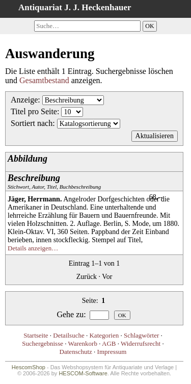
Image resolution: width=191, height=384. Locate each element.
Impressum (112, 351)
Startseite (35, 335)
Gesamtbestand (44, 80)
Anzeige (24, 99)
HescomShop (28, 367)
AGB (109, 343)
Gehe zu (70, 314)
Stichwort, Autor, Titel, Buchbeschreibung (54, 181)
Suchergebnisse (42, 343)
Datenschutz (76, 351)
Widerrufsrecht (140, 343)
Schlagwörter (141, 335)
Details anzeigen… (33, 248)
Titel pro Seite (34, 111)
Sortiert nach (31, 123)
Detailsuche (68, 335)
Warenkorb (82, 343)
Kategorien (104, 335)
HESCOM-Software (83, 373)
